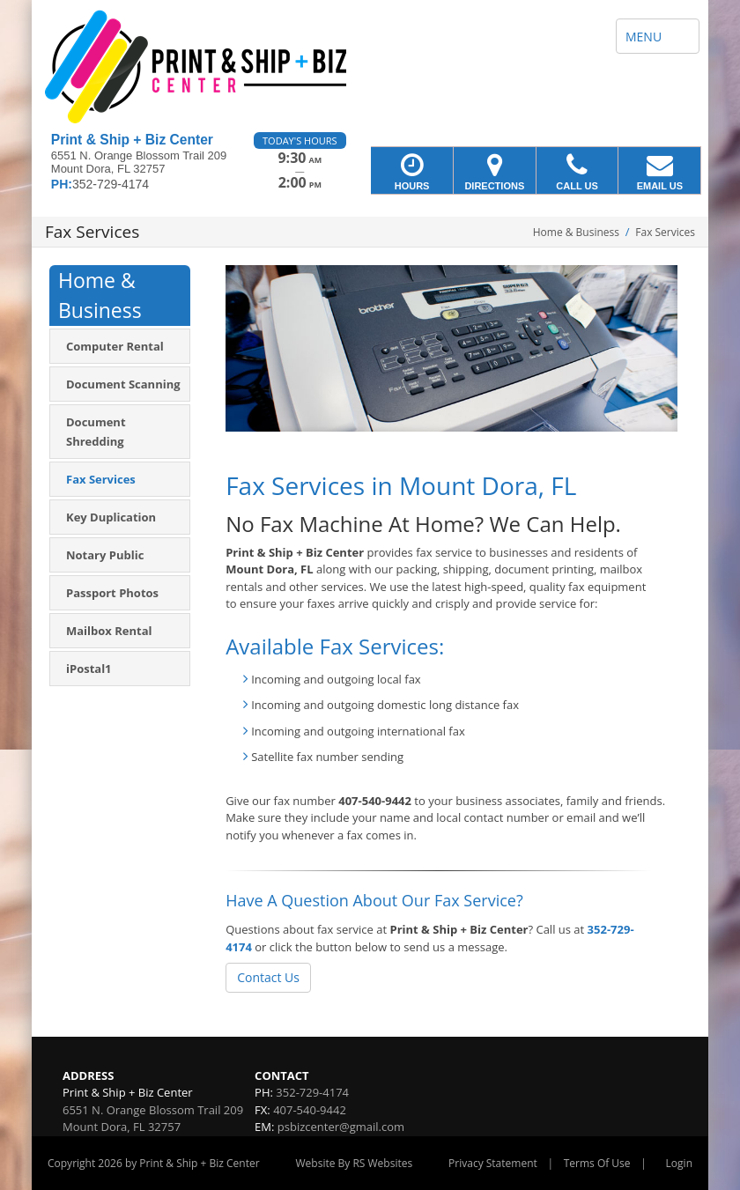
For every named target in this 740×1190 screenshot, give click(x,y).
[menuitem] (119, 346)
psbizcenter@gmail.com (341, 1127)
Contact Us (268, 977)
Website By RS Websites (354, 1163)
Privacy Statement (492, 1163)
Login (679, 1163)
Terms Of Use (597, 1163)
